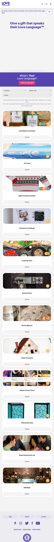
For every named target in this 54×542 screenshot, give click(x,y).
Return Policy (36, 529)
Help (10, 517)
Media (27, 517)
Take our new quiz (27, 83)
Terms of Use (17, 529)
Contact (43, 517)
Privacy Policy (27, 529)
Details (27, 137)
